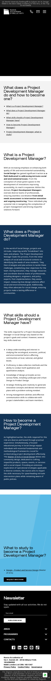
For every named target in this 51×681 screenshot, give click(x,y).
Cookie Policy (24, 667)
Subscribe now (15, 620)
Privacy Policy (10, 667)
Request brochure (15, 579)
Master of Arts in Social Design (21, 456)
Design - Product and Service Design (22, 570)
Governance (36, 667)
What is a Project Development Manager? (24, 106)
